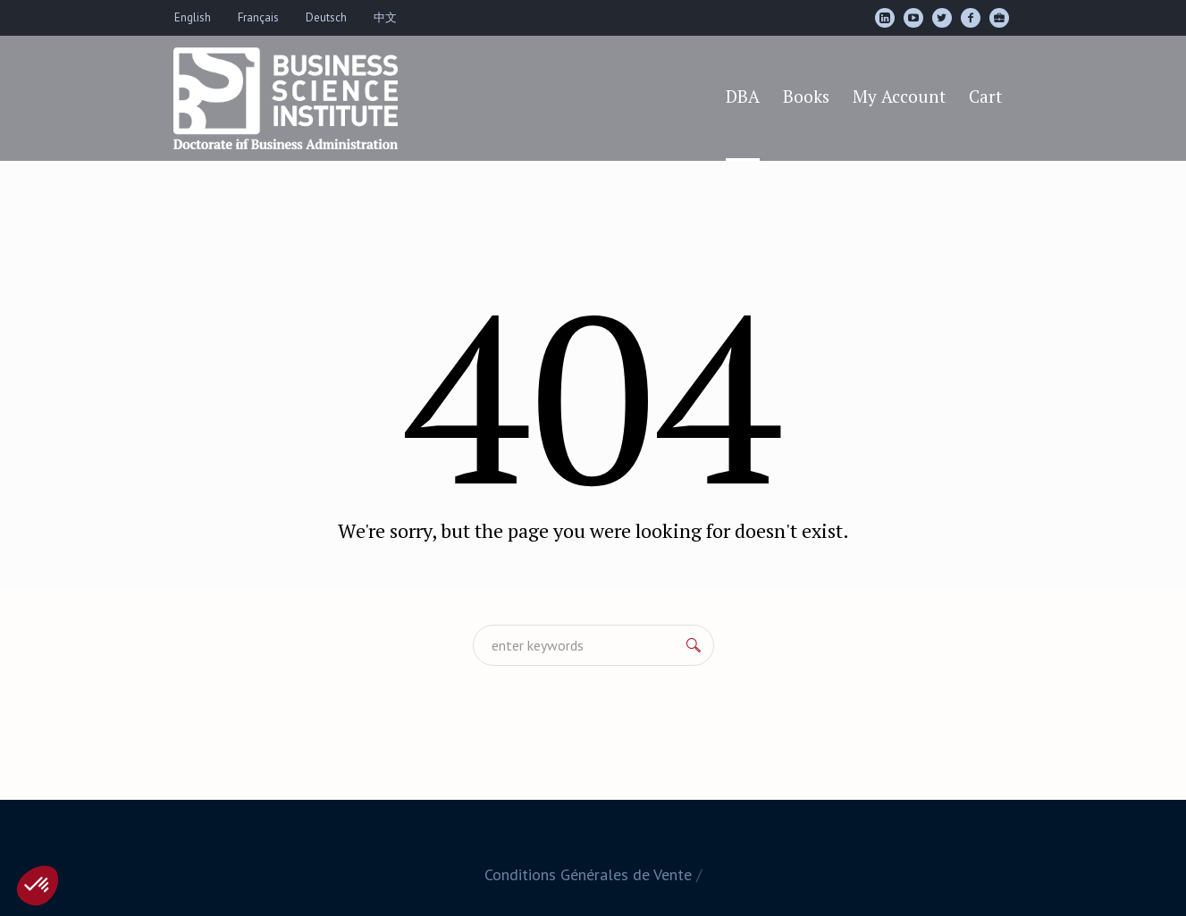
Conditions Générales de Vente (588, 874)
